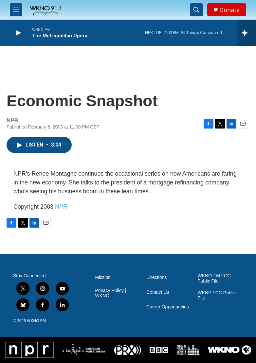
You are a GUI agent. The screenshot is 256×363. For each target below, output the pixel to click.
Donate (229, 10)
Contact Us (157, 292)
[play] (18, 33)
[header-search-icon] (196, 9)
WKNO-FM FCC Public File (214, 278)
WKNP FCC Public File (217, 295)
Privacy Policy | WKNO (110, 293)
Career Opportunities (167, 306)
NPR (61, 206)
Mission (103, 277)
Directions (156, 277)
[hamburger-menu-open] (16, 9)
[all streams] (246, 33)
